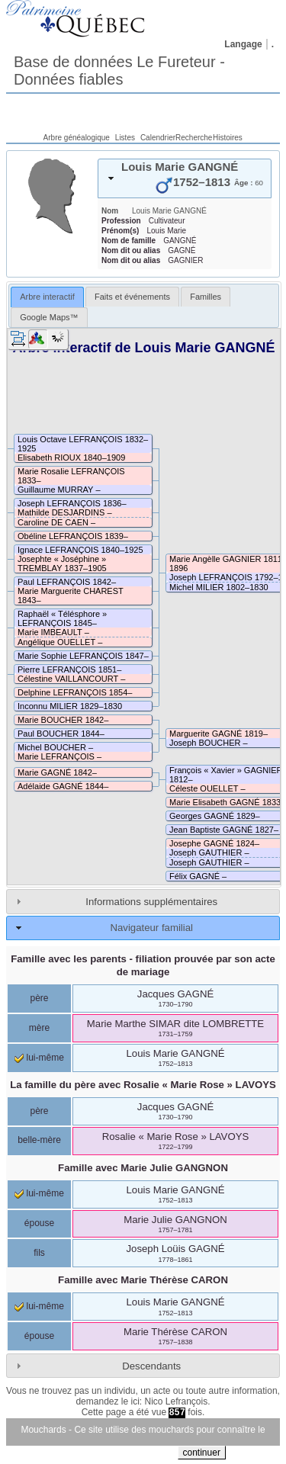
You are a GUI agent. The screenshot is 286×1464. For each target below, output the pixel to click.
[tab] (185, 178)
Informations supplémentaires (151, 901)
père (39, 998)
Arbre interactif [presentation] (47, 296)
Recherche (193, 137)
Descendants (151, 1366)
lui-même (39, 1057)
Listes (125, 137)
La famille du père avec (143, 1084)
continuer (201, 1452)
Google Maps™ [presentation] (49, 317)
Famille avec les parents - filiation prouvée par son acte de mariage (143, 965)
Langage (243, 44)
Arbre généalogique (76, 137)
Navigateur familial (151, 927)
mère (39, 1028)
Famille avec (143, 1167)
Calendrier (157, 137)
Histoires (228, 137)
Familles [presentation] (205, 296)
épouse (39, 1223)
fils (39, 1252)
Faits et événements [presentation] (132, 296)
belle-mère (39, 1140)
